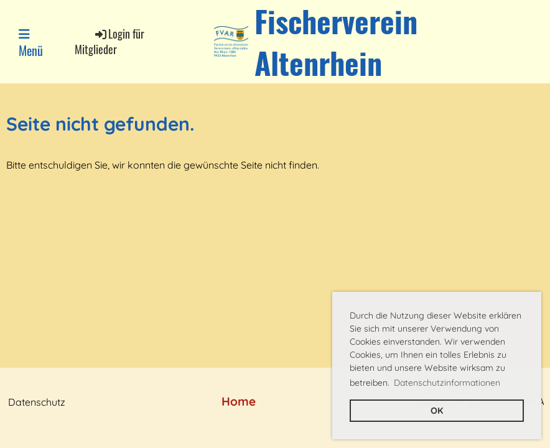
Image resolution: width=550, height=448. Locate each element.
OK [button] (437, 410)
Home (238, 401)
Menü (31, 43)
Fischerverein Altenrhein (335, 41)
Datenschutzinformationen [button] (447, 382)
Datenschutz (36, 402)
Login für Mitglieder (109, 41)
